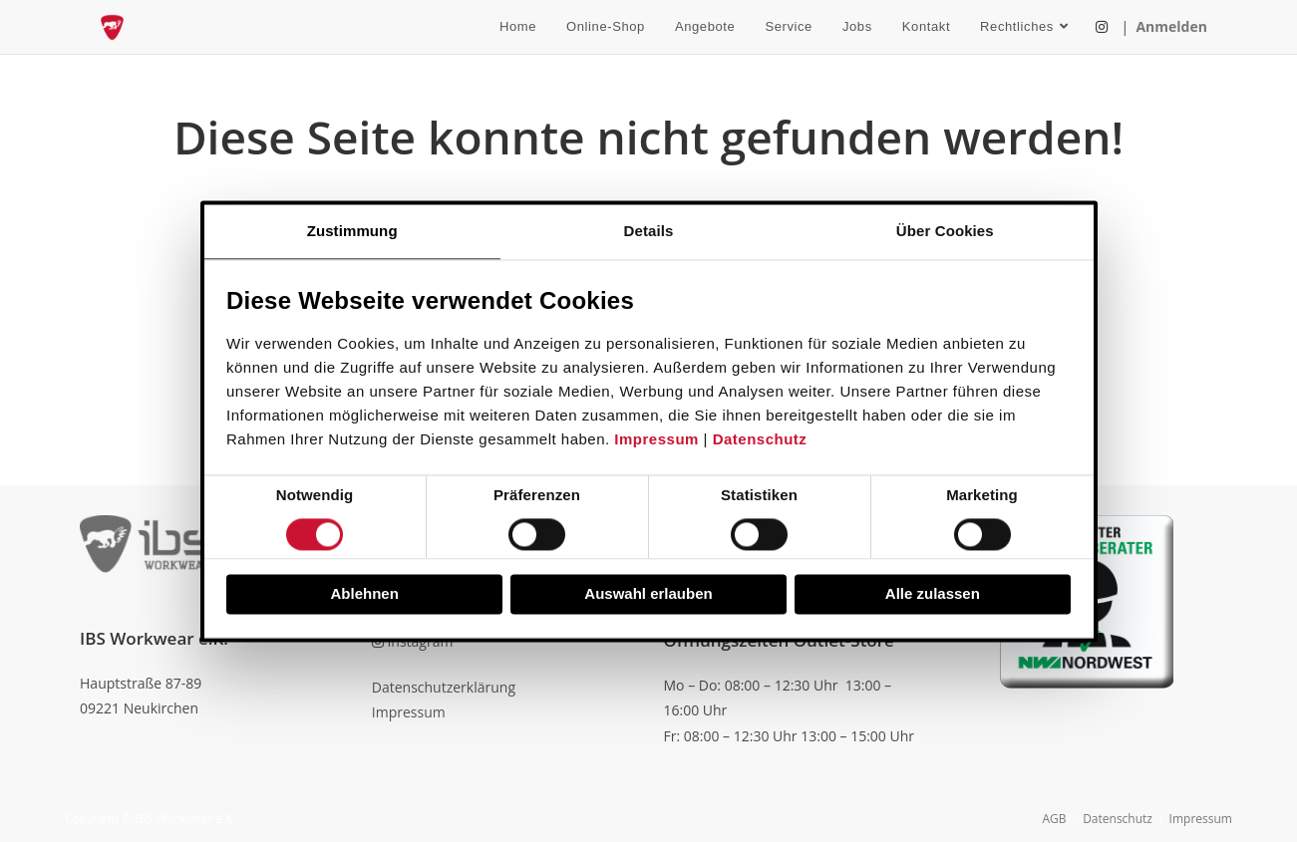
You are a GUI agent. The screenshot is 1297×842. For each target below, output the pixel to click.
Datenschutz (760, 439)
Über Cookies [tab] (945, 230)
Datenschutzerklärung (443, 687)
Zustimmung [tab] (352, 230)
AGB (1054, 818)
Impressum (656, 439)
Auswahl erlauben (648, 594)
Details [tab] (649, 230)
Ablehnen (365, 594)
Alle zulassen (932, 594)
